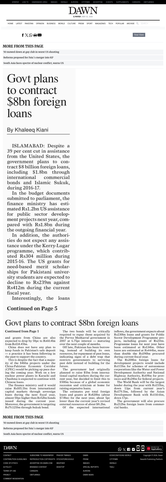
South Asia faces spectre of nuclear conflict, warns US (33, 63)
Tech (110, 23)
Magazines (100, 23)
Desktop (60, 467)
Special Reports (91, 467)
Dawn (85, 455)
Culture (72, 23)
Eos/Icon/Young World (120, 455)
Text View (139, 35)
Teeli (112, 467)
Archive (130, 23)
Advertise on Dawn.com (41, 463)
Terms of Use (9, 471)
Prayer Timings (63, 455)
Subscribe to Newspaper (42, 455)
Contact (7, 455)
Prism (81, 23)
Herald (64, 2)
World (61, 23)
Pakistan (29, 23)
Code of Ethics (10, 463)
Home (10, 23)
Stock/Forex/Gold (65, 459)
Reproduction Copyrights (42, 459)
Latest (19, 23)
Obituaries (149, 2)
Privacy (7, 475)
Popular (120, 23)
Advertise (98, 2)
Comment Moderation (13, 479)
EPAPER (15, 2)
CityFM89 (86, 2)
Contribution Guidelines (15, 459)
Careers (136, 2)
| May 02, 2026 (83, 17)
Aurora (74, 2)
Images (54, 2)
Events (109, 2)
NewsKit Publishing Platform (151, 459)
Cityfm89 (114, 459)
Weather (60, 463)
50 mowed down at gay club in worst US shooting (31, 51)
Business (51, 23)
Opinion (40, 23)
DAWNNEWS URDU (39, 2)
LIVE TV (25, 2)
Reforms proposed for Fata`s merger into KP (28, 57)
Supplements (122, 2)
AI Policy (7, 467)
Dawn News (88, 475)
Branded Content (38, 467)
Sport (89, 23)
